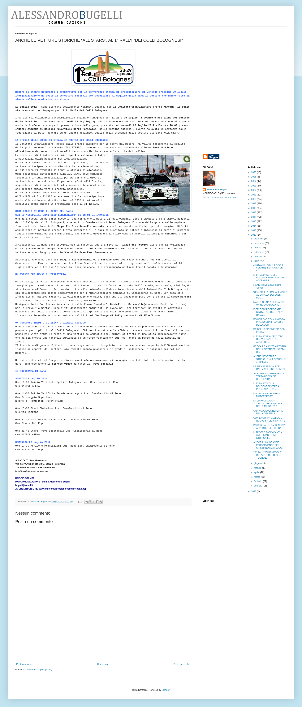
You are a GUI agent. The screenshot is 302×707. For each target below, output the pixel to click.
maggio (258, 468)
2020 (254, 199)
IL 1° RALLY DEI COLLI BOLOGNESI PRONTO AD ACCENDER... (268, 278)
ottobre (258, 247)
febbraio (258, 481)
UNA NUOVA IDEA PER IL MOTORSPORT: (266, 395)
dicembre (259, 238)
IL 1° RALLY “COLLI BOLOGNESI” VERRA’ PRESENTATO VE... (266, 386)
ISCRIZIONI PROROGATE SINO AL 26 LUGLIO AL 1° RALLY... (268, 312)
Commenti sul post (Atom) (38, 669)
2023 (254, 185)
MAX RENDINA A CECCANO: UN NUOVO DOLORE (268, 303)
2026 (254, 172)
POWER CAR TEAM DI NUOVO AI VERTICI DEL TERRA (269, 426)
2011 (254, 491)
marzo (257, 477)
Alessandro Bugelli (216, 189)
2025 (254, 176)
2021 (254, 194)
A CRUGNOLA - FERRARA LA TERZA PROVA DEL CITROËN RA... (268, 376)
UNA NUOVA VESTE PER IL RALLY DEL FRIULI (268, 412)
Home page (103, 664)
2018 (254, 208)
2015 (254, 221)
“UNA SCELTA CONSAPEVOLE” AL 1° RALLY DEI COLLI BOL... (270, 295)
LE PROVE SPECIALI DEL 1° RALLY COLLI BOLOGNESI (269, 368)
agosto (257, 256)
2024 (254, 181)
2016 (254, 217)
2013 (254, 230)
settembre (259, 252)
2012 (254, 235)
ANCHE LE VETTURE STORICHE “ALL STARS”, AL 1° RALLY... (269, 359)
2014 (254, 226)
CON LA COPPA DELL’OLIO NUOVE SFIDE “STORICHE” (269, 419)
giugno (257, 463)
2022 (254, 190)
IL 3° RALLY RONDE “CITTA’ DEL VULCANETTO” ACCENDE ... (268, 339)
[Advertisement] (103, 634)
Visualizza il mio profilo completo (219, 197)
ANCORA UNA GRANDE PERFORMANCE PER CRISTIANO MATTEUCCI (268, 445)
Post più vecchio (182, 664)
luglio (257, 261)
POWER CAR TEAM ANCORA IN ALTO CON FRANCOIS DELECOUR (269, 322)
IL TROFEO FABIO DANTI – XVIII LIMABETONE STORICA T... (267, 435)
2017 (254, 212)
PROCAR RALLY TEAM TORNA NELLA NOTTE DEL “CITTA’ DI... (269, 349)
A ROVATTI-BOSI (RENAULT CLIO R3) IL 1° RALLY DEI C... (268, 268)
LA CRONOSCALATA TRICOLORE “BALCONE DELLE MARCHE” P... (267, 403)
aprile (257, 472)
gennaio (258, 485)
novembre (259, 243)
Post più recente (24, 664)
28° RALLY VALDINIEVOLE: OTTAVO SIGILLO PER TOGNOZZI (267, 455)
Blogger (166, 690)
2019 (254, 203)
